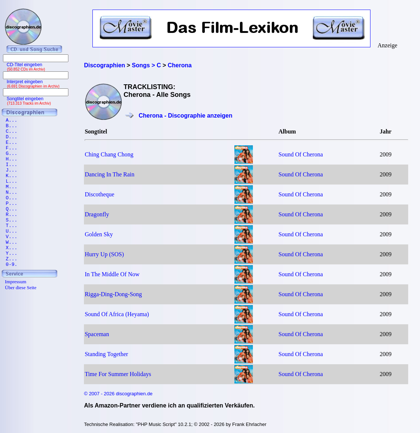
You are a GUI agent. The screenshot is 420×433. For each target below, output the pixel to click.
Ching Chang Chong (109, 154)
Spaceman (97, 334)
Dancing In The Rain (109, 174)
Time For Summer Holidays (118, 374)
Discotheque (99, 194)
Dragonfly (97, 214)
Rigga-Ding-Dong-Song (113, 294)
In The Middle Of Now (112, 274)
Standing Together (106, 354)
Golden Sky (99, 234)
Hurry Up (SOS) (104, 254)
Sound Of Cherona (300, 154)
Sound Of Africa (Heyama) (117, 314)
